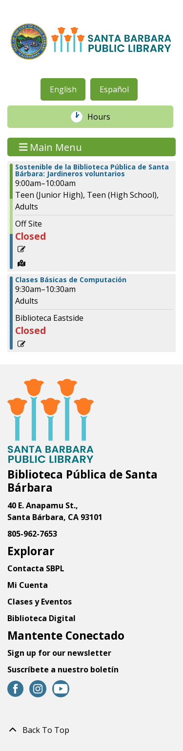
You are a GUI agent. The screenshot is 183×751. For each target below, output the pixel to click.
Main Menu (50, 146)
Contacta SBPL (35, 568)
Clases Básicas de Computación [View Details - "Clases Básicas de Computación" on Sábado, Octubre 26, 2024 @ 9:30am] (70, 279)
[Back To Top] (91, 730)
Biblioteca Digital (41, 618)
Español (114, 89)
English (63, 89)
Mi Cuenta (27, 585)
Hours (104, 117)
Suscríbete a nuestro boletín (63, 669)
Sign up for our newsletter (59, 652)
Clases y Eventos (39, 601)
